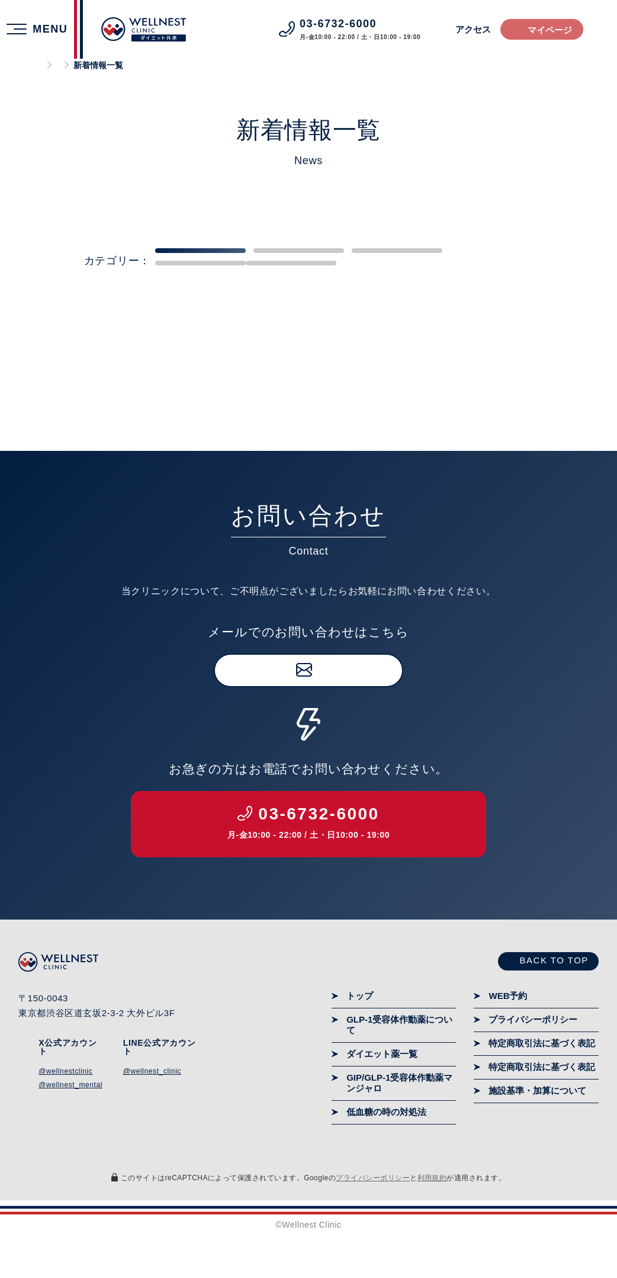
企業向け (291, 287)
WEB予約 (508, 1029)
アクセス (410, 29)
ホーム (51, 65)
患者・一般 (200, 287)
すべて (200, 258)
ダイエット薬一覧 (381, 1087)
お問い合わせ (321, 704)
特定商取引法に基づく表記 (542, 1077)
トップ (359, 1029)
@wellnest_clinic (152, 1105)
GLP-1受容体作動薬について (399, 1058)
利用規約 (432, 1211)
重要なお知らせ (396, 258)
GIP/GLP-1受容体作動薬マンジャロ (399, 1116)
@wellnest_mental (70, 1118)
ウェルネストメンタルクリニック (143, 65)
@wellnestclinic (65, 1105)
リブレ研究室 (298, 258)
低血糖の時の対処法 (386, 1146)
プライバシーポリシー (533, 1053)
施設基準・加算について (537, 1124)
